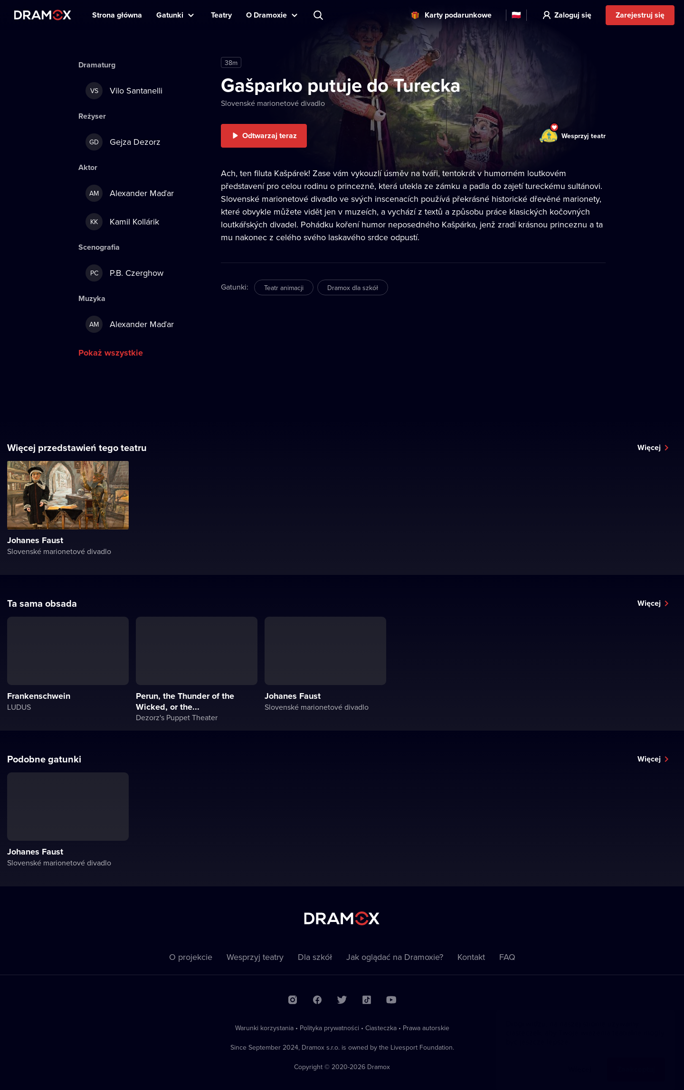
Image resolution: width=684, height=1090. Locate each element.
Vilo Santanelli (124, 90)
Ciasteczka (381, 1028)
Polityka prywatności (329, 1028)
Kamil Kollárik (122, 221)
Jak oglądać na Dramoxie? (394, 957)
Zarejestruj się (640, 14)
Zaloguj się (572, 14)
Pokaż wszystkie (110, 353)
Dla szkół (315, 957)
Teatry (221, 14)
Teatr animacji (284, 287)
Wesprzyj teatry (255, 957)
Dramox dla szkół (352, 287)
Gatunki (169, 14)
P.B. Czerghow (124, 273)
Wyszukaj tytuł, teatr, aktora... (319, 15)
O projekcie (190, 957)
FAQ (507, 957)
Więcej (649, 447)
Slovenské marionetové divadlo (273, 103)
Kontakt (471, 957)
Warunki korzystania (264, 1028)
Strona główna (117, 14)
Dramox (42, 15)
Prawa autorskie (426, 1028)
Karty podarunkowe (458, 14)
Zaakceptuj (636, 1059)
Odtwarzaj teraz (269, 135)
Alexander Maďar (130, 193)
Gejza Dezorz (123, 141)
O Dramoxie (266, 14)
